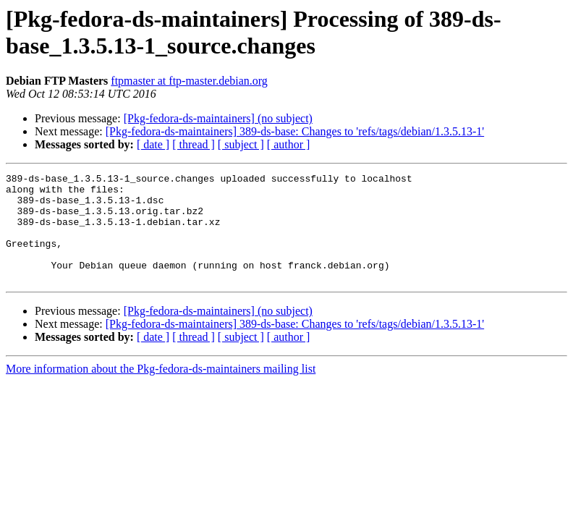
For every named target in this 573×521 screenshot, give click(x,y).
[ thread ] (193, 144)
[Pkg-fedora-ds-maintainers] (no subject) (218, 118)
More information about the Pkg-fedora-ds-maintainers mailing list (160, 390)
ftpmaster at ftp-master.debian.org (189, 81)
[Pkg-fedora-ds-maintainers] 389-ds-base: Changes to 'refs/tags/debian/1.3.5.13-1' (295, 131)
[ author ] (288, 144)
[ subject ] (241, 144)
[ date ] (153, 144)
